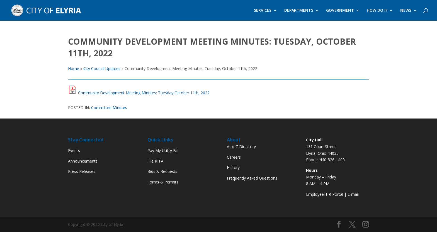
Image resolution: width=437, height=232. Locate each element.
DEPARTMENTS (298, 10)
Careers (234, 157)
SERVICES (262, 10)
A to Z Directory (241, 146)
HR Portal (334, 194)
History (233, 167)
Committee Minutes (109, 107)
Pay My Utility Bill (162, 150)
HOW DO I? (377, 10)
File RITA (155, 161)
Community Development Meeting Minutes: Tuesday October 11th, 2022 (144, 92)
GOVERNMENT (340, 10)
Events (74, 150)
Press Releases (81, 171)
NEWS (405, 10)
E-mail (353, 194)
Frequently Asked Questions (252, 178)
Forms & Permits (162, 182)
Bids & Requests (162, 171)
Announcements (83, 161)
